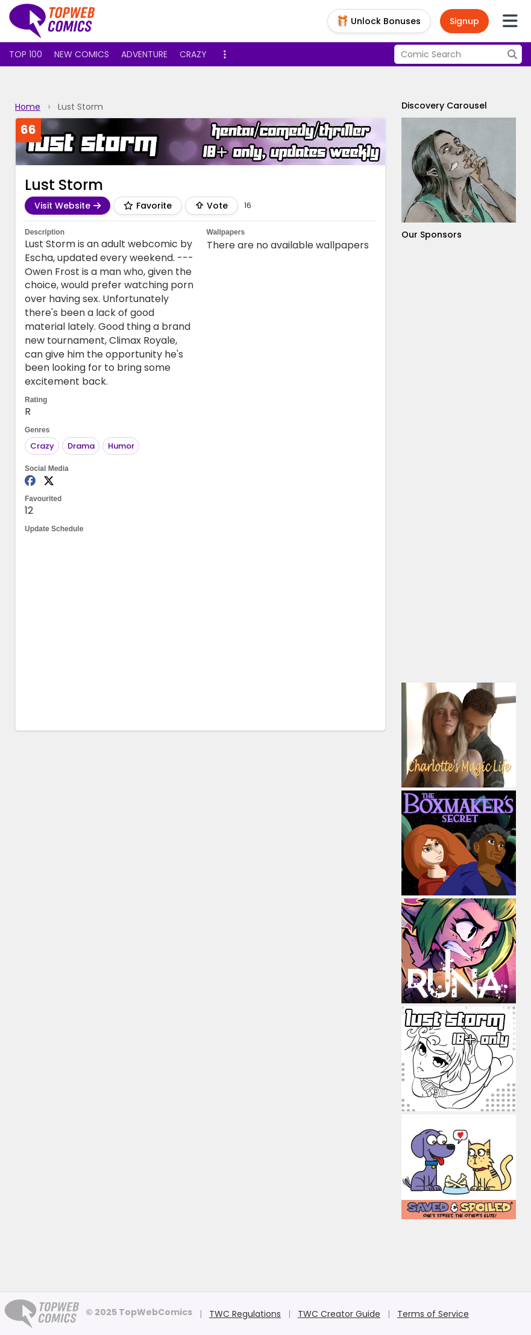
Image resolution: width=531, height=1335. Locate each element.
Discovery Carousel (444, 105)
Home (27, 107)
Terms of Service (433, 1314)
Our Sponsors (431, 235)
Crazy (193, 54)
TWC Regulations (245, 1314)
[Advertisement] (244, 630)
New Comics (81, 54)
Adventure (144, 54)
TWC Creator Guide (339, 1314)
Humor (121, 446)
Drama (81, 446)
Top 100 (25, 54)
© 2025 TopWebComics (139, 1312)
